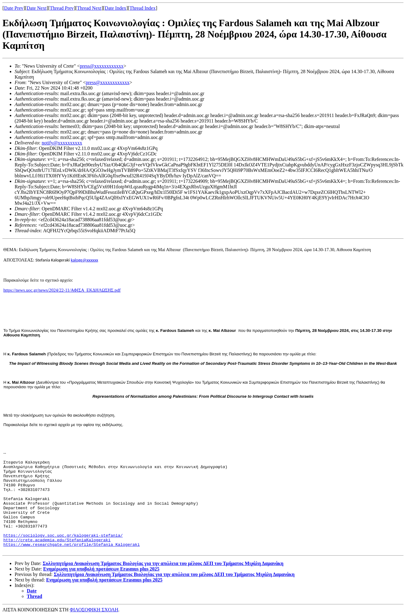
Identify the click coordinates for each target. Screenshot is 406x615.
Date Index (115, 8)
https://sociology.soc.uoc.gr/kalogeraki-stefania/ (63, 535)
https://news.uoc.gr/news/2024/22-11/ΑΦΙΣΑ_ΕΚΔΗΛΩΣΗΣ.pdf (62, 290)
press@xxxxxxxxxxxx (102, 66)
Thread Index (142, 8)
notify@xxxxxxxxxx (62, 142)
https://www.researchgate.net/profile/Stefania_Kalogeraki (71, 544)
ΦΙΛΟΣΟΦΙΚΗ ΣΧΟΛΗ (94, 609)
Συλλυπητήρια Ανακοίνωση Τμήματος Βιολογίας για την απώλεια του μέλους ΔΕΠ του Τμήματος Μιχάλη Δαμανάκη (163, 563)
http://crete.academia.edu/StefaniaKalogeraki (57, 540)
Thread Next (89, 8)
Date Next (37, 8)
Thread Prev (62, 8)
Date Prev (13, 8)
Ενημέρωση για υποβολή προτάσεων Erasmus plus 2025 (101, 568)
